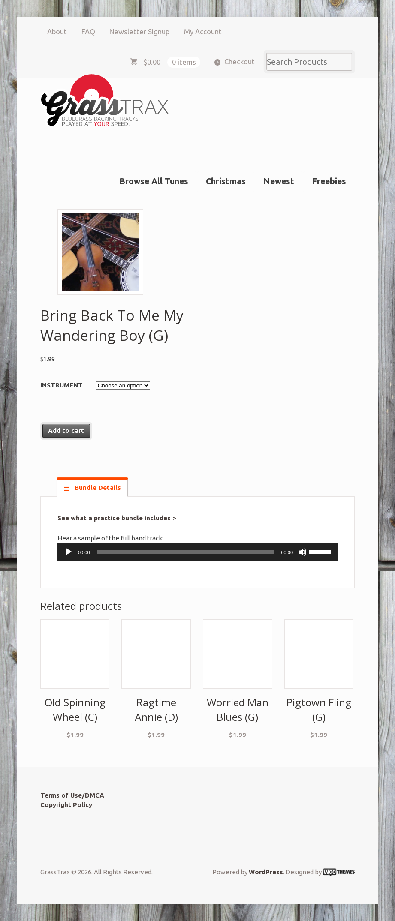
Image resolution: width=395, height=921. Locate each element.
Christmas (226, 181)
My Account (203, 31)
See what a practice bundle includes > (116, 518)
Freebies (329, 181)
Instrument (61, 385)
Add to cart (66, 430)
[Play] (68, 552)
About (57, 31)
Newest (278, 181)
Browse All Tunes (153, 181)
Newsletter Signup (139, 31)
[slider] (185, 552)
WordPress (266, 872)
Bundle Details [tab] (97, 487)
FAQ (88, 31)
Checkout (239, 61)
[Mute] (302, 552)
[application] (197, 552)
